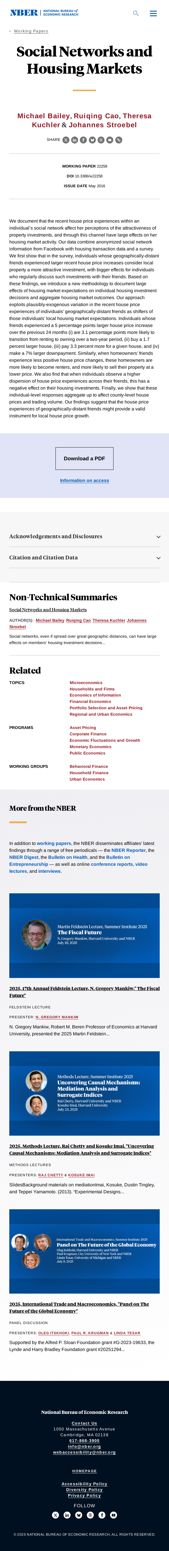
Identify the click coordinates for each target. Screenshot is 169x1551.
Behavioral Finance (89, 766)
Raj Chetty (50, 1175)
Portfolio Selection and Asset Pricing (106, 708)
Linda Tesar (127, 1333)
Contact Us (85, 1423)
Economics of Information (95, 695)
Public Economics (87, 753)
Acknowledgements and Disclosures (55, 536)
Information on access (84, 480)
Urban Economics (87, 779)
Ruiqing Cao (96, 116)
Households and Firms (92, 689)
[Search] (136, 13)
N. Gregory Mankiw (57, 1017)
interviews (49, 871)
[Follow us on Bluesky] (78, 1515)
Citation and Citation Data (43, 557)
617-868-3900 (84, 1440)
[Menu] (153, 13)
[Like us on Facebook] (101, 1515)
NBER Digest (23, 857)
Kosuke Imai (81, 1175)
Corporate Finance (88, 734)
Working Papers (31, 31)
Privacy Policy (84, 1495)
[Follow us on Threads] (90, 1515)
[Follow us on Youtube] (113, 1515)
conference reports (112, 864)
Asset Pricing (83, 727)
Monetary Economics (91, 746)
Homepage (84, 1471)
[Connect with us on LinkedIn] (67, 1515)
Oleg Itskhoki (53, 1333)
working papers (54, 843)
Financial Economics (90, 701)
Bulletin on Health (67, 857)
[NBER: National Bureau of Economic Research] (48, 14)
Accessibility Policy (85, 1483)
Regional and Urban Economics (101, 714)
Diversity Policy (84, 1489)
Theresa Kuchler (109, 620)
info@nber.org (84, 1446)
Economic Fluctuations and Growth (105, 740)
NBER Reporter (129, 850)
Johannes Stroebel (103, 125)
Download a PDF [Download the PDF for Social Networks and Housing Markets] (84, 458)
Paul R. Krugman (90, 1333)
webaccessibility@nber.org (84, 1452)
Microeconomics (86, 682)
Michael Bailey (43, 116)
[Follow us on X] (55, 1515)
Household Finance (89, 772)
